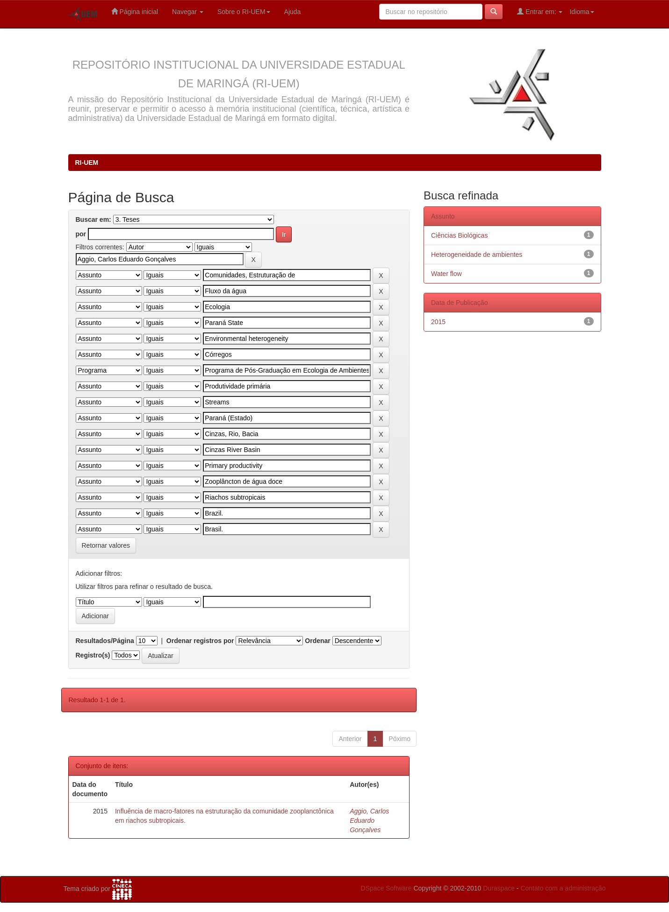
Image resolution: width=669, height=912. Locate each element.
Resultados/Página (105, 640)
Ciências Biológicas (459, 235)
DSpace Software (386, 888)
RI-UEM (87, 162)
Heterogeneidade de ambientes (476, 254)
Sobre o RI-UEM (243, 11)
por (81, 234)
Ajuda (292, 11)
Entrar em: (539, 11)
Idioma (581, 11)
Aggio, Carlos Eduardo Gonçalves (369, 820)
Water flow (446, 273)
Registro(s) (93, 655)
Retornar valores (106, 545)
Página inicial (134, 11)
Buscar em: (93, 219)
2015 (438, 321)
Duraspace (499, 888)
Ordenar (317, 640)
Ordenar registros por (200, 640)
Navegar (187, 11)
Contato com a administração (562, 888)
